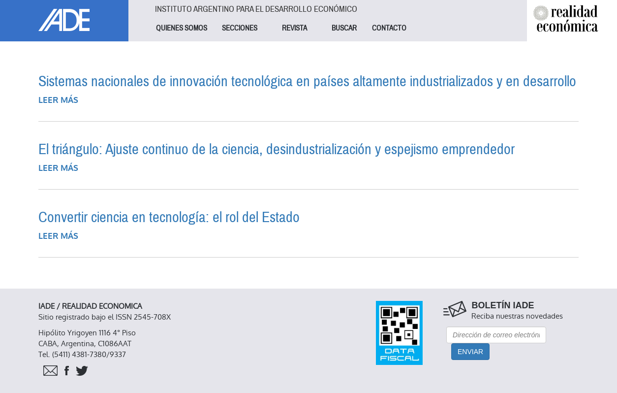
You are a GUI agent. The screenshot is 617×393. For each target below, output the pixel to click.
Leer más (58, 100)
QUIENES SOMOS (181, 28)
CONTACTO (389, 28)
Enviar (470, 352)
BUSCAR (344, 28)
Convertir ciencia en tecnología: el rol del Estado (169, 217)
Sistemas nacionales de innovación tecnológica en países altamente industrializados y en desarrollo (307, 81)
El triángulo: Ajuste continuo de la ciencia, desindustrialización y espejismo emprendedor (276, 149)
